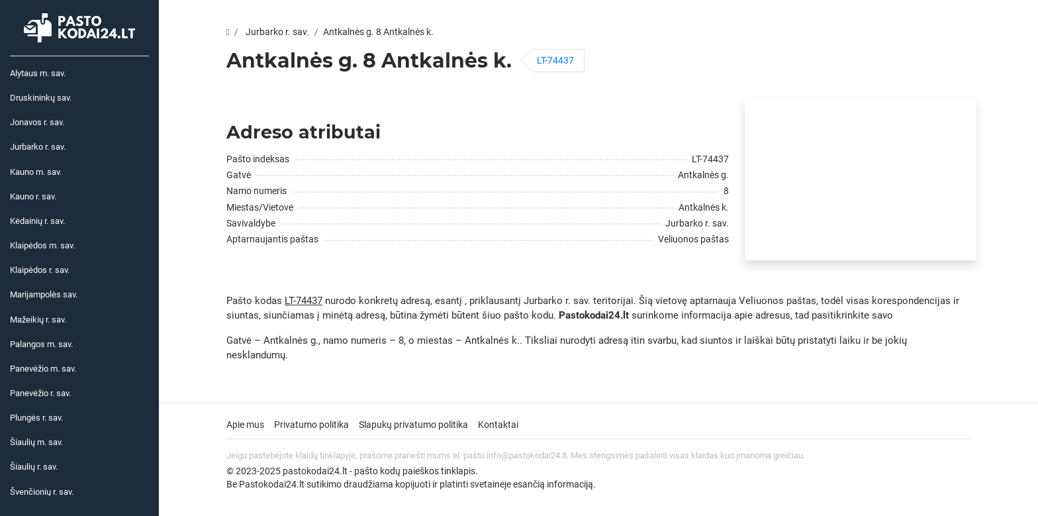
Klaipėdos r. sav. (40, 270)
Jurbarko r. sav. (38, 147)
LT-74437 (555, 60)
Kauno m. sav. (36, 172)
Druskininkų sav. (40, 98)
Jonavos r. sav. (37, 122)
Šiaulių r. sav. (34, 467)
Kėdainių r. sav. (37, 221)
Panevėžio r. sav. (40, 393)
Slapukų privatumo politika (413, 424)
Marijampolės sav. (43, 294)
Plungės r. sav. (36, 418)
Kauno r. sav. (33, 196)
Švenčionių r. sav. (41, 492)
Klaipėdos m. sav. (42, 245)
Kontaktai (498, 424)
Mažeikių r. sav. (38, 320)
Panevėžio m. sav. (43, 369)
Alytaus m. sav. (38, 73)
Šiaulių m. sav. (36, 442)
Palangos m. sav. (41, 344)
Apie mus (245, 424)
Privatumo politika (311, 424)
